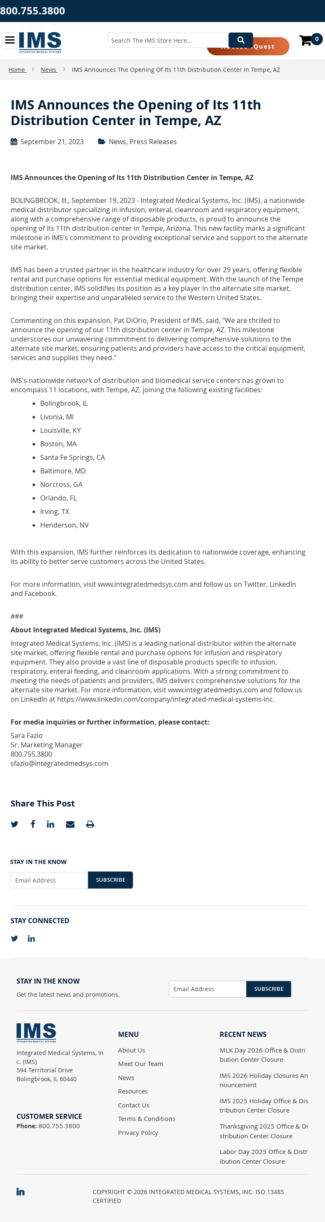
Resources (133, 1091)
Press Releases (153, 141)
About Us (131, 1050)
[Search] (241, 40)
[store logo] (40, 42)
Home (17, 70)
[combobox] (180, 40)
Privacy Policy (138, 1132)
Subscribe (110, 879)
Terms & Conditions (146, 1118)
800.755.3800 (32, 10)
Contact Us (133, 1105)
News (49, 70)
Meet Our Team (140, 1063)
